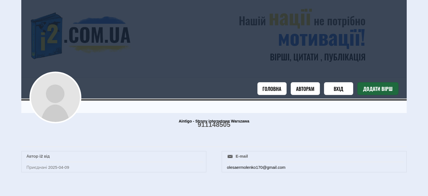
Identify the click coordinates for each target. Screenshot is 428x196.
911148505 (214, 124)
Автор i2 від (38, 156)
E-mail (242, 156)
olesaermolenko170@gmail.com (256, 167)
